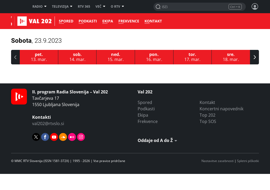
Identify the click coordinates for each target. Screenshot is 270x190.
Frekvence (127, 21)
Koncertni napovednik (221, 109)
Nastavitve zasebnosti (217, 161)
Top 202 (207, 115)
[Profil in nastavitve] (255, 7)
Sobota (36, 40)
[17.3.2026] (192, 57)
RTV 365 (84, 6)
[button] (15, 57)
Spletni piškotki (248, 161)
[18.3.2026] (231, 57)
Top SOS (208, 121)
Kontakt (151, 21)
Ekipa (106, 21)
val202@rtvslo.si (48, 123)
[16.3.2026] (154, 57)
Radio (39, 6)
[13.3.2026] (39, 57)
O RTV (117, 6)
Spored (64, 21)
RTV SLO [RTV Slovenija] (18, 7)
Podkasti (86, 21)
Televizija (62, 6)
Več (100, 6)
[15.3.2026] (116, 57)
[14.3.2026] (77, 57)
